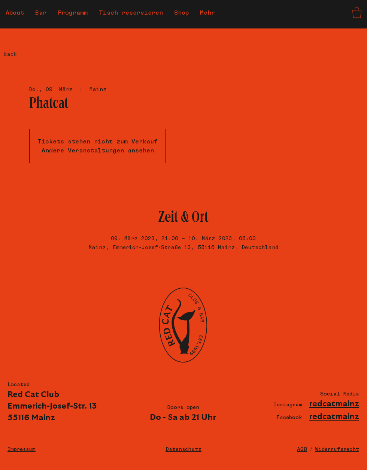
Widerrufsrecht (337, 449)
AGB (302, 449)
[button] (356, 12)
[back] (23, 54)
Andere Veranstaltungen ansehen (98, 151)
